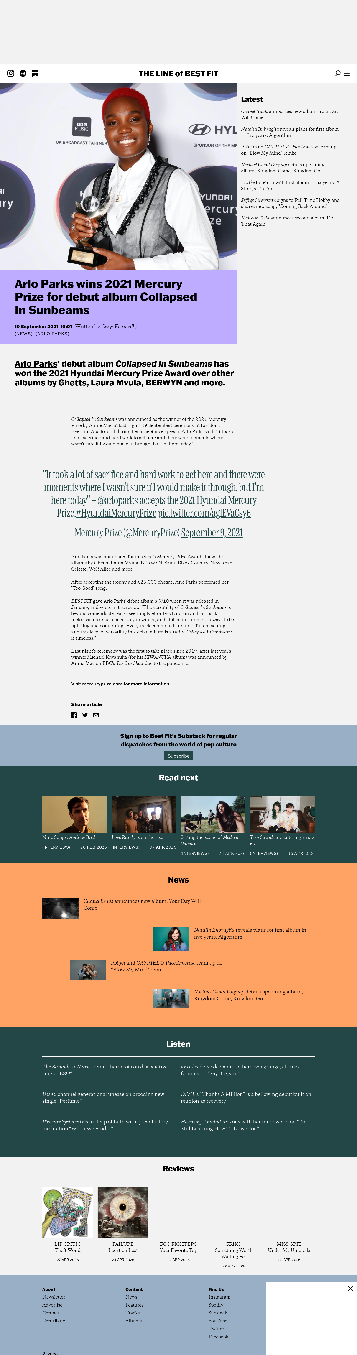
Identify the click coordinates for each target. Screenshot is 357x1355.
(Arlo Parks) (53, 334)
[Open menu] (347, 73)
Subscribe (179, 756)
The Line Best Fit (178, 73)
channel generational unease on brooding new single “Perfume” (103, 1098)
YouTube (218, 1321)
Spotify (216, 1305)
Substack (218, 1313)
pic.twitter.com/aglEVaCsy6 (204, 513)
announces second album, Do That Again (287, 221)
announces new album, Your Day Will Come (290, 115)
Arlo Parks (36, 363)
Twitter (216, 1329)
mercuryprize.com (102, 683)
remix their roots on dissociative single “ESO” (105, 1070)
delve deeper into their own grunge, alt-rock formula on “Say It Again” (240, 1070)
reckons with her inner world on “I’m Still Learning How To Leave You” (244, 1125)
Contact (50, 1313)
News (23, 333)
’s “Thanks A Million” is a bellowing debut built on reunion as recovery (246, 1098)
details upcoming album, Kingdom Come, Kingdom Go (282, 168)
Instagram (220, 1297)
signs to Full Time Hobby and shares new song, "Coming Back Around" (290, 203)
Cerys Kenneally (119, 326)
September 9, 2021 (212, 533)
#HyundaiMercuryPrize (116, 513)
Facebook (218, 1337)
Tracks (132, 1313)
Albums (133, 1321)
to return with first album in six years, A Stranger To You (290, 186)
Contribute (53, 1321)
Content (134, 1289)
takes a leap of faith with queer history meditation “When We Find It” (105, 1125)
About (48, 1289)
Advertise (52, 1305)
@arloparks (118, 501)
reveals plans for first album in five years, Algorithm (290, 132)
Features (134, 1305)
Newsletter (53, 1297)
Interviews (56, 847)
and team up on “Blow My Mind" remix (289, 150)
